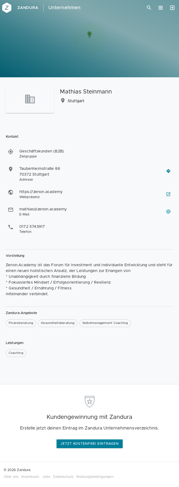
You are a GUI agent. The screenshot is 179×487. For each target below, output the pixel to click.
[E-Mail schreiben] (168, 211)
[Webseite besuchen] (168, 194)
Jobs (46, 477)
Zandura (27, 8)
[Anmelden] (172, 8)
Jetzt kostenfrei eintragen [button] (89, 443)
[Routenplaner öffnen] (168, 171)
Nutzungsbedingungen (94, 477)
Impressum (30, 477)
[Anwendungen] (160, 8)
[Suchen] (149, 8)
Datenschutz (63, 477)
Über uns (11, 477)
